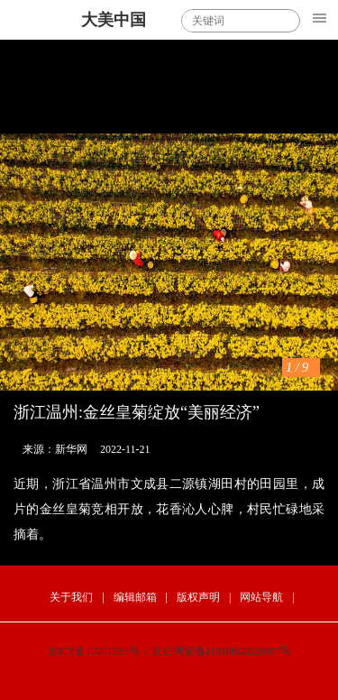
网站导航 (261, 597)
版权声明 (198, 597)
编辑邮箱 (135, 597)
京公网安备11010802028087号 (221, 651)
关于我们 (71, 597)
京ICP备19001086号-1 (98, 651)
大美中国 (113, 20)
